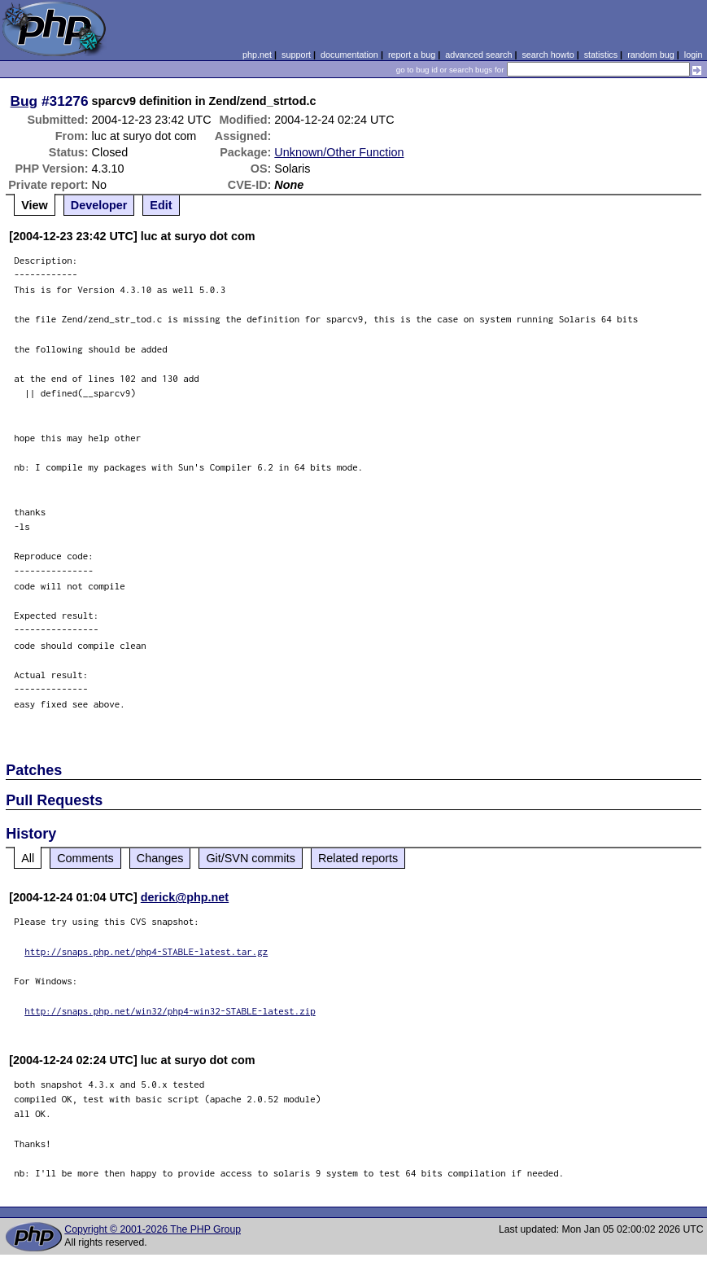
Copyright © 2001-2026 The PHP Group (152, 1229)
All (27, 858)
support (296, 54)
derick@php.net (185, 897)
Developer (99, 205)
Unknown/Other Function (339, 152)
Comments (85, 858)
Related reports (358, 858)
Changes (160, 858)
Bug (24, 101)
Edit (161, 205)
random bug (650, 54)
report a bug (411, 54)
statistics (601, 54)
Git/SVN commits (250, 858)
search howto (548, 54)
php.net (257, 54)
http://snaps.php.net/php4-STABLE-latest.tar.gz (146, 951)
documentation (349, 54)
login (693, 54)
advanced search (478, 54)
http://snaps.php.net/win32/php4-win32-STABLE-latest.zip (170, 1011)
